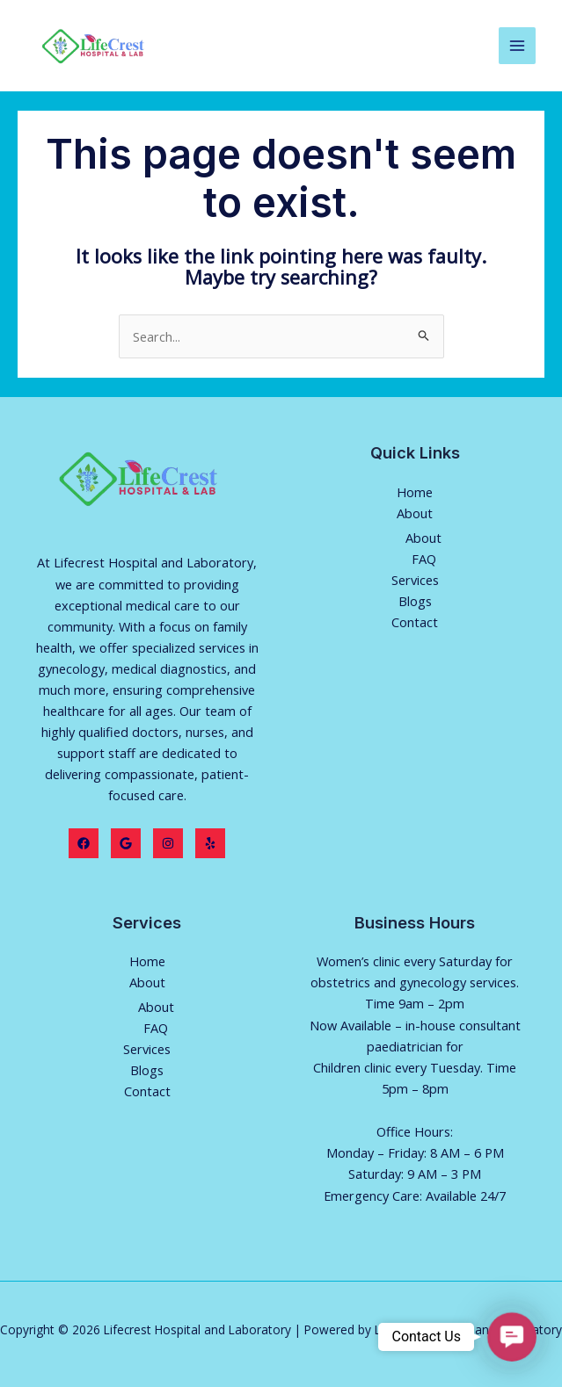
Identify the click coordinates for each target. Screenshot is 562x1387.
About (415, 513)
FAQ (424, 558)
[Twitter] (126, 843)
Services (415, 580)
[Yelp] (210, 843)
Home (415, 492)
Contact (414, 622)
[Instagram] (168, 843)
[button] (511, 1336)
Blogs (415, 601)
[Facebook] (84, 843)
